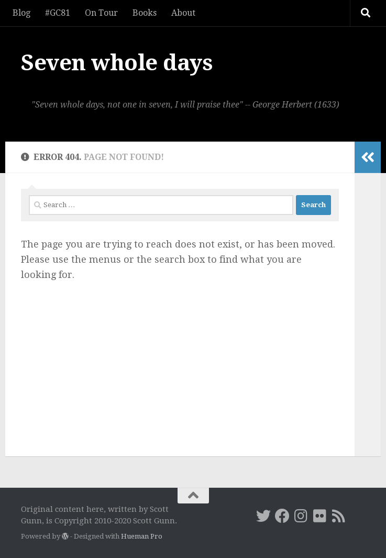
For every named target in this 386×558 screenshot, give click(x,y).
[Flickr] (320, 516)
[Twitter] (263, 516)
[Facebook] (282, 516)
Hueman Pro (141, 536)
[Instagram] (301, 516)
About (183, 13)
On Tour (101, 13)
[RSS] (339, 516)
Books (145, 13)
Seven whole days (117, 63)
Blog (21, 13)
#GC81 (57, 13)
